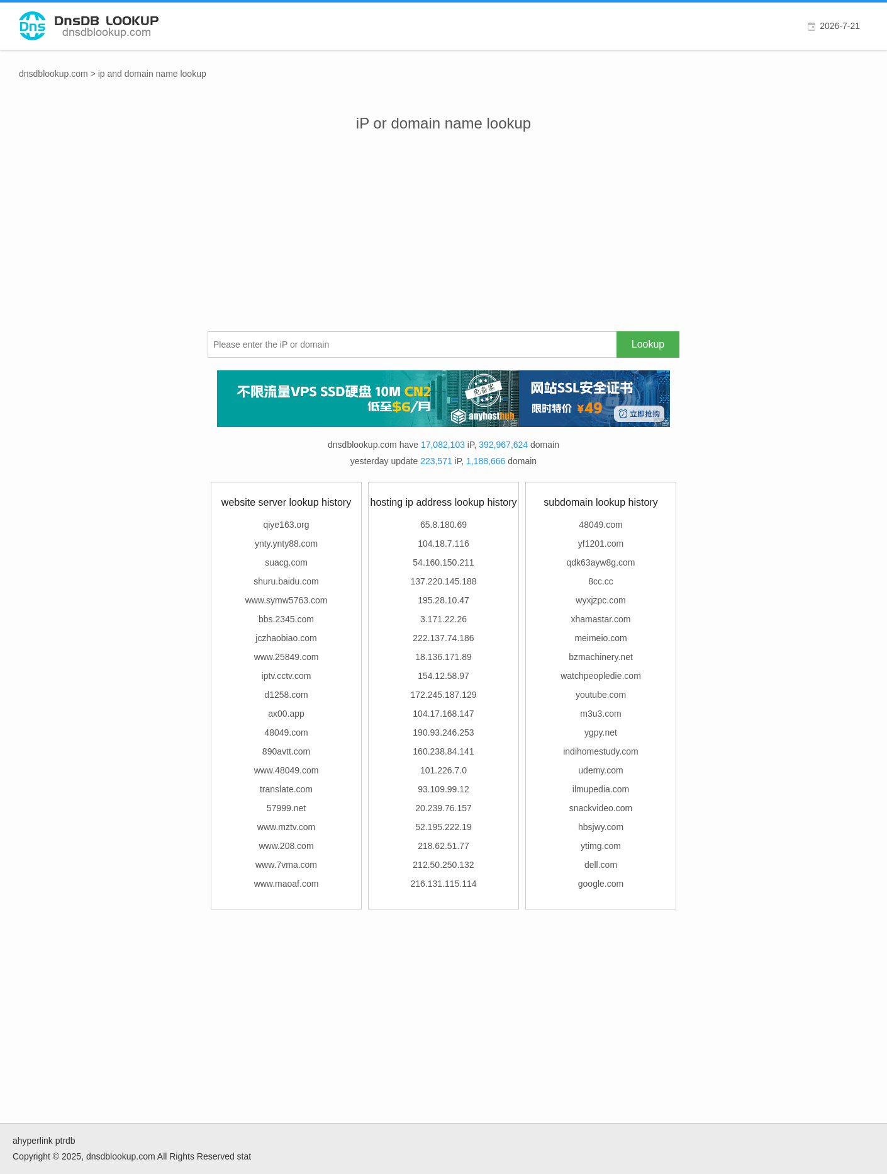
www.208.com (286, 846)
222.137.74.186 (443, 638)
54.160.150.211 (443, 562)
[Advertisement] (443, 237)
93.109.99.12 (443, 789)
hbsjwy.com (600, 827)
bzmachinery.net (601, 657)
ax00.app (286, 714)
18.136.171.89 (443, 657)
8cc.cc (600, 581)
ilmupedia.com (600, 789)
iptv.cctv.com (286, 676)
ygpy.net (600, 732)
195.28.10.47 (443, 600)
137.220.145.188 (443, 581)
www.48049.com (286, 770)
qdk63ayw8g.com (601, 562)
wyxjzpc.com (600, 600)
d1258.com (286, 695)
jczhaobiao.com (285, 638)
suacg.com (286, 562)
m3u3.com (600, 714)
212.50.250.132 (443, 865)
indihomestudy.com (601, 751)
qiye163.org (286, 525)
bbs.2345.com (286, 619)
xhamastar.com (601, 619)
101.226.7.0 (443, 770)
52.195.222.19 (443, 827)
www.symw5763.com (286, 600)
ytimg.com (601, 846)
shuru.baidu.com (286, 581)
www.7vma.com (286, 865)
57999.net (286, 808)
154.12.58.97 (443, 676)
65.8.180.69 (443, 525)
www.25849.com (286, 657)
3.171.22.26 (443, 619)
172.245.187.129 (443, 695)
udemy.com (600, 770)
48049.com (286, 732)
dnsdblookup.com (53, 74)
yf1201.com (600, 544)
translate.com (286, 789)
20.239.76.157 (443, 808)
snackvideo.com (600, 808)
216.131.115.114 (443, 884)
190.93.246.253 (443, 732)
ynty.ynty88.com (286, 544)
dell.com (600, 865)
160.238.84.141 (443, 751)
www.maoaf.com (286, 884)
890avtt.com (286, 751)
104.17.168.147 (443, 714)
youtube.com (601, 695)
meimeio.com (600, 638)
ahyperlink (33, 1141)
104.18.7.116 (443, 544)
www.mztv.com (286, 827)
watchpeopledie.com (601, 676)
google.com (600, 884)
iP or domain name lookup (443, 123)
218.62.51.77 (443, 846)
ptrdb (65, 1141)
